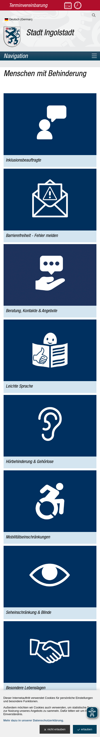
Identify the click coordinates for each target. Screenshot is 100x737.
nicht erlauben (54, 729)
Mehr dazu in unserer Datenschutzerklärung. (33, 720)
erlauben (84, 729)
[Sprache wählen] (26, 19)
